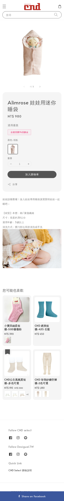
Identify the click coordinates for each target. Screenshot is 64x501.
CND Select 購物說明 (20, 470)
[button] (4, 6)
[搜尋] (56, 14)
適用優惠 (13, 125)
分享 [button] (12, 184)
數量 (10, 158)
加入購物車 (32, 174)
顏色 (13, 139)
